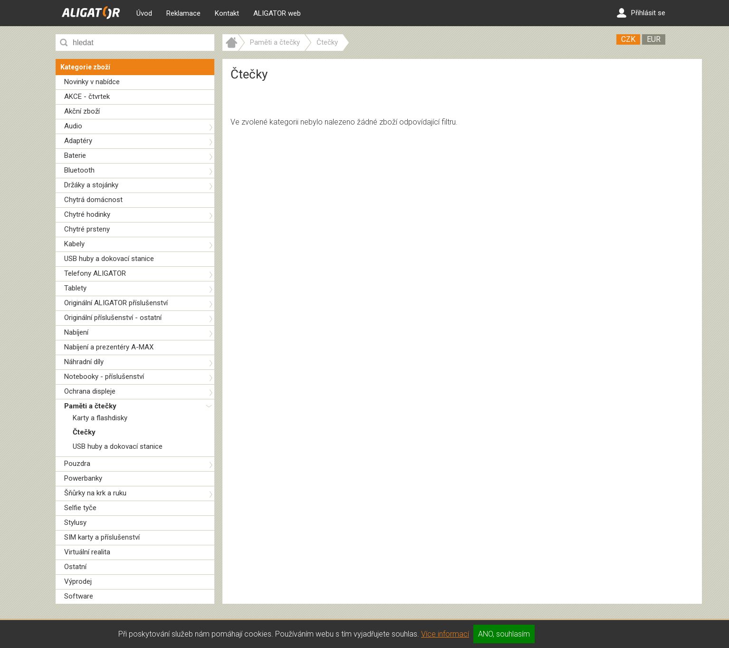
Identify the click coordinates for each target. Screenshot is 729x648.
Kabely (74, 244)
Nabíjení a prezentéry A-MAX (108, 347)
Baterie (75, 155)
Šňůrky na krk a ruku (95, 493)
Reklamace (183, 13)
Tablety (75, 288)
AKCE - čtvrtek (87, 96)
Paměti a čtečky (90, 406)
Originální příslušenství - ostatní (113, 317)
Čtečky (84, 432)
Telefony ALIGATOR (95, 273)
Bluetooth (79, 170)
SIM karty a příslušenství (102, 537)
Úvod (144, 13)
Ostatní (75, 566)
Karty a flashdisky (100, 418)
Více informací (445, 633)
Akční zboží (82, 111)
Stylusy (75, 522)
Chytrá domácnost (93, 199)
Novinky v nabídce (92, 81)
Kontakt (227, 13)
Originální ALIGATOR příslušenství (116, 303)
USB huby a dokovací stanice (109, 258)
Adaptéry (78, 140)
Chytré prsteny (87, 229)
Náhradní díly (84, 362)
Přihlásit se (641, 13)
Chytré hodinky (87, 214)
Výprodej (78, 581)
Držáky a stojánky (91, 185)
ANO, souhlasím (504, 633)
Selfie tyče (80, 507)
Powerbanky (83, 478)
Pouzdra (77, 463)
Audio (73, 126)
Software (78, 596)
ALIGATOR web (277, 13)
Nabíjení (76, 332)
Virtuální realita (87, 552)
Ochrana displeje (89, 391)
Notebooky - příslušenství (104, 376)
